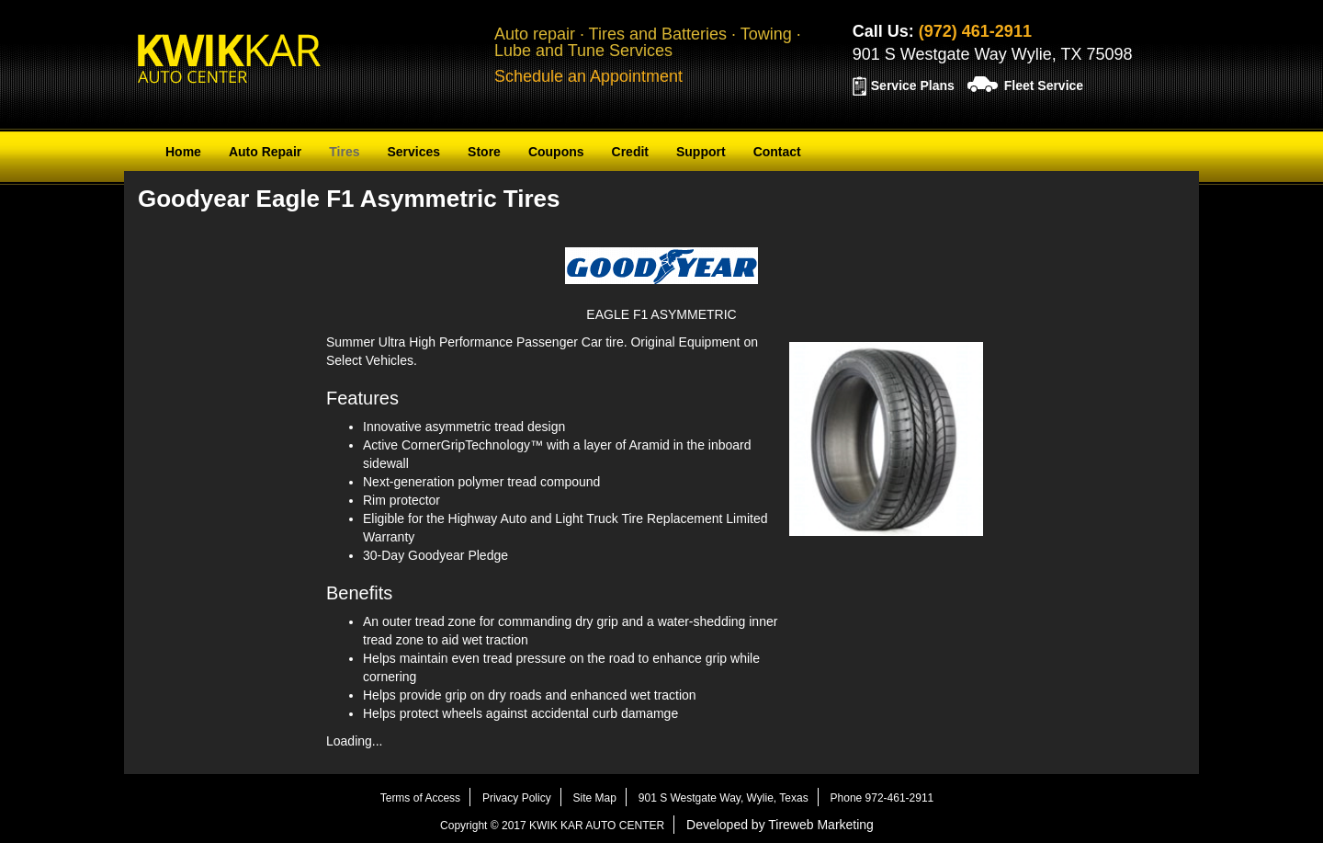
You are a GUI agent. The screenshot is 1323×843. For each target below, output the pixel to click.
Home (183, 151)
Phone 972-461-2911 (882, 798)
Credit (630, 151)
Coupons (556, 151)
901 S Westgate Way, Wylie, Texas (723, 798)
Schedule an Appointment (588, 76)
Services (413, 151)
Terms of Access (420, 798)
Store (484, 151)
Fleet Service (1043, 85)
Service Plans (913, 85)
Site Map (594, 798)
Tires (344, 151)
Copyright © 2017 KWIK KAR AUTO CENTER (552, 825)
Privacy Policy (516, 798)
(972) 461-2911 (975, 31)
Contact (777, 151)
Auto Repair (265, 151)
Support (701, 151)
